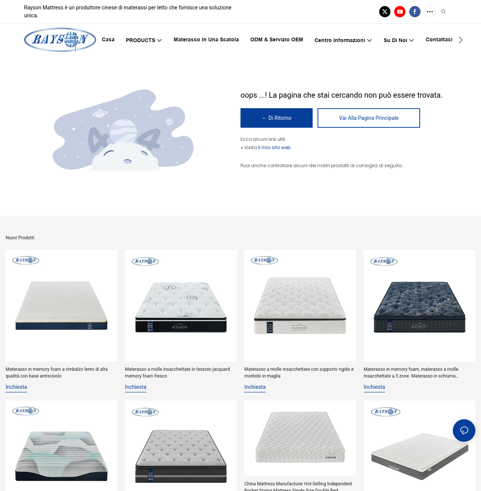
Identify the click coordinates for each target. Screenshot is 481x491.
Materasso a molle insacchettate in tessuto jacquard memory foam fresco (177, 373)
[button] (460, 39)
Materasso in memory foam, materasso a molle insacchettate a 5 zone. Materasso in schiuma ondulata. (411, 373)
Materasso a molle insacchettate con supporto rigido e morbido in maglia (299, 373)
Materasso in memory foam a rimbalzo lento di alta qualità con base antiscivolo (56, 373)
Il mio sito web (274, 147)
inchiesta (16, 387)
